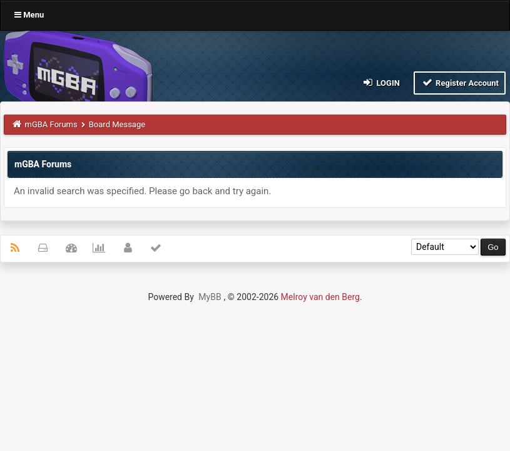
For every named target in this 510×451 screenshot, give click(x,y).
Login (381, 82)
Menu (29, 14)
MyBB (209, 297)
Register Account (460, 82)
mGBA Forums (51, 124)
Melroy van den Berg (320, 297)
